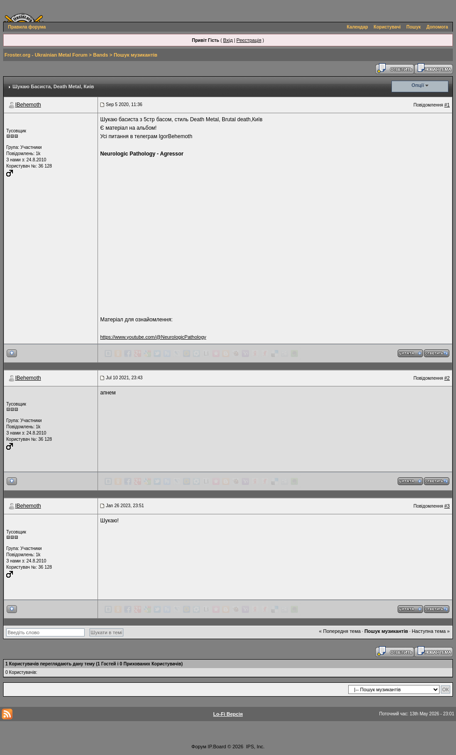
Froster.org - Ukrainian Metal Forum (45, 54)
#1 (447, 104)
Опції (417, 85)
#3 (447, 506)
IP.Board (217, 746)
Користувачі (387, 27)
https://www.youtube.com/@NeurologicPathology (153, 337)
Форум (198, 746)
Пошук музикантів (135, 54)
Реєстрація (248, 40)
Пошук (414, 27)
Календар (357, 27)
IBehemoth (28, 105)
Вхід (228, 40)
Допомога (437, 27)
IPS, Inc (255, 746)
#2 (447, 378)
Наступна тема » (431, 631)
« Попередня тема (339, 631)
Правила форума (27, 27)
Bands (100, 54)
